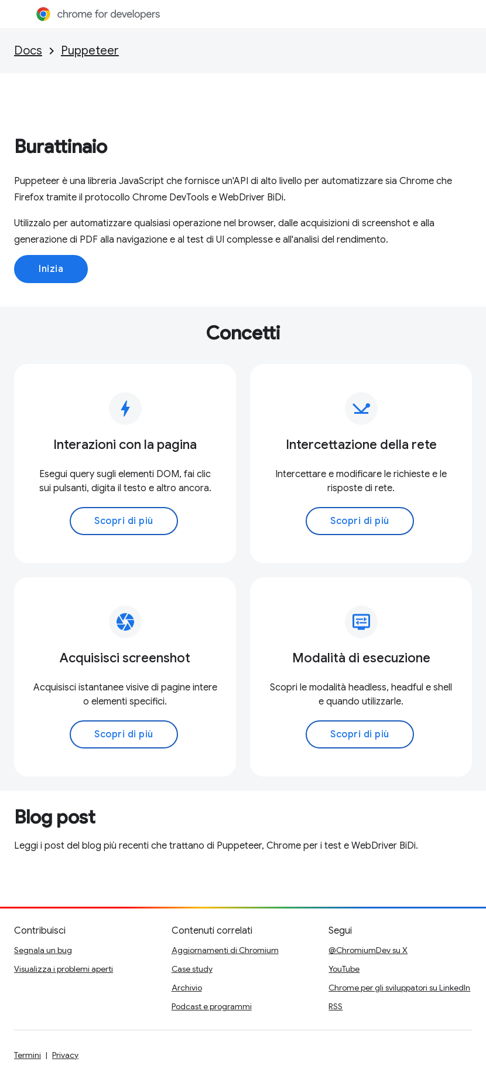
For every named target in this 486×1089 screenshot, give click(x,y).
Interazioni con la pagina (125, 444)
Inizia (51, 269)
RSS (335, 1006)
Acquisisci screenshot (125, 658)
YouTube (344, 969)
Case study (192, 969)
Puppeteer (90, 50)
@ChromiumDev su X (368, 950)
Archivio (187, 987)
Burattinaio (60, 146)
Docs (28, 50)
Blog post (54, 817)
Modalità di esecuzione (361, 658)
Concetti (243, 333)
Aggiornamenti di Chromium (225, 950)
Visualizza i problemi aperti (63, 969)
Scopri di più (123, 521)
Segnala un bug (43, 950)
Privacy (65, 1055)
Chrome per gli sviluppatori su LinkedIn (399, 987)
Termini (27, 1055)
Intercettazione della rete (361, 444)
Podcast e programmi (212, 1006)
